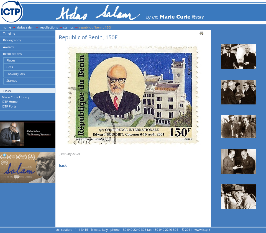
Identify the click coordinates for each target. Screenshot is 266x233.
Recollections (49, 27)
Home (7, 27)
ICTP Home (10, 101)
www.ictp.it (202, 229)
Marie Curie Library (15, 97)
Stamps (68, 27)
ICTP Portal (9, 106)
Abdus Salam (25, 27)
